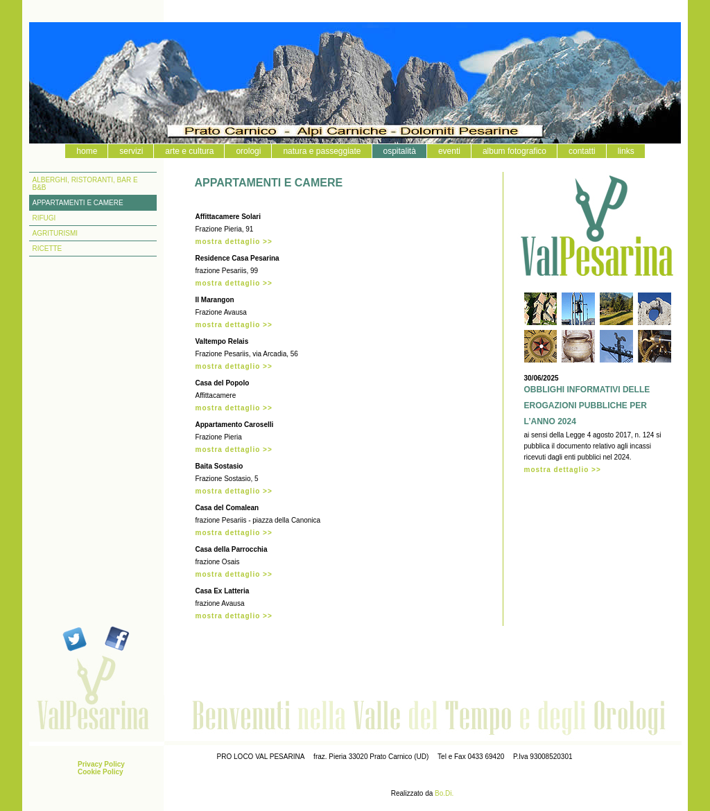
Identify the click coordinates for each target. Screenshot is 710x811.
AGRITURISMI (55, 233)
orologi (248, 151)
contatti (582, 151)
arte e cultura (189, 151)
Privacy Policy (101, 764)
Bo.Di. (444, 793)
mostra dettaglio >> (234, 241)
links (626, 151)
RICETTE (47, 248)
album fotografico (514, 151)
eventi (449, 151)
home (86, 151)
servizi (131, 151)
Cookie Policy (100, 772)
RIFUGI (44, 218)
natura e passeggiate (322, 151)
